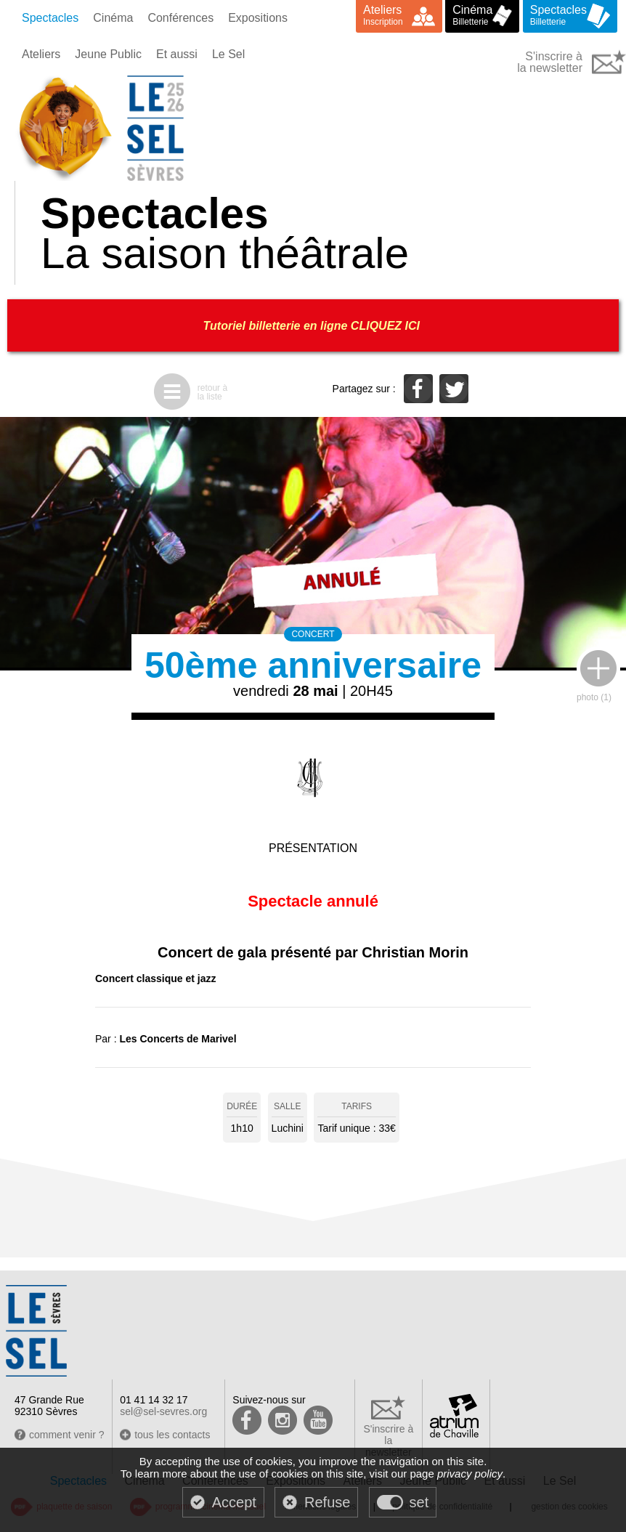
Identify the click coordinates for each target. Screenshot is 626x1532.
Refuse (327, 1502)
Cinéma (113, 18)
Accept (234, 1502)
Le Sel (228, 54)
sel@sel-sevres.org (163, 1411)
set (419, 1502)
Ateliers (41, 54)
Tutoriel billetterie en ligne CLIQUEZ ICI (313, 326)
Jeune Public (108, 54)
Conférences (180, 18)
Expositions (258, 18)
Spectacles (50, 18)
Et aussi (177, 54)
